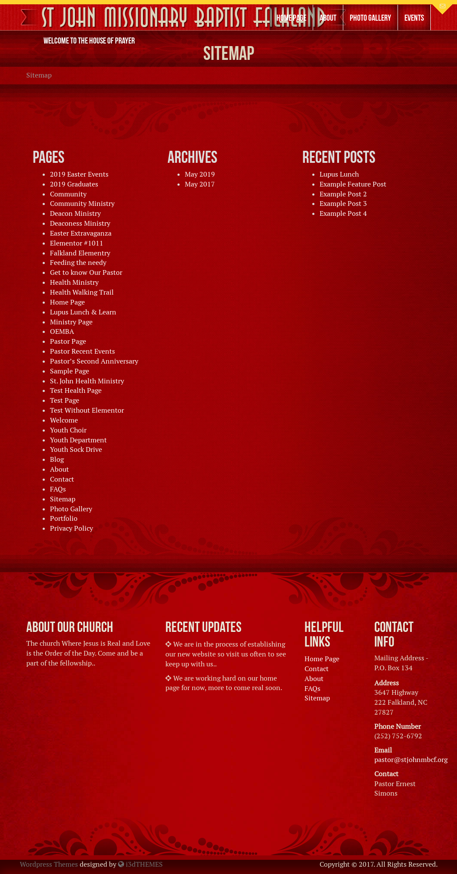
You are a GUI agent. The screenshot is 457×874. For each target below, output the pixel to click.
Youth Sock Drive (76, 449)
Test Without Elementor (87, 410)
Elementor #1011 (76, 243)
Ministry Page (71, 322)
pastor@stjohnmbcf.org (411, 759)
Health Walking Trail (82, 292)
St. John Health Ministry (87, 381)
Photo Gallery (370, 17)
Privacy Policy (71, 528)
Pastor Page (68, 341)
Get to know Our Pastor (86, 272)
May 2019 (200, 174)
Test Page (64, 400)
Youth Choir (68, 430)
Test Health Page (76, 390)
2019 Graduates (74, 184)
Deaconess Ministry (80, 223)
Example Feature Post (353, 184)
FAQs (58, 489)
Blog (57, 459)
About (328, 17)
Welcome (64, 420)
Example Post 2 (343, 194)
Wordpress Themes (49, 864)
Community (68, 194)
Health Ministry (74, 282)
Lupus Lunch (339, 174)
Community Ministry (82, 203)
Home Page (291, 17)
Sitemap (62, 499)
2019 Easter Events (79, 174)
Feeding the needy (78, 262)
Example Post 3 (343, 203)
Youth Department (78, 440)
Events (414, 17)
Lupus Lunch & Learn (83, 312)
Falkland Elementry (80, 253)
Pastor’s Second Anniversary (94, 361)
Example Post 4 (343, 213)
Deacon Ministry (75, 213)
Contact (62, 479)
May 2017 (200, 184)
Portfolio (64, 518)
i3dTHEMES (140, 864)
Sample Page (69, 371)
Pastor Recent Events (82, 351)
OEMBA (62, 331)
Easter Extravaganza (81, 233)
